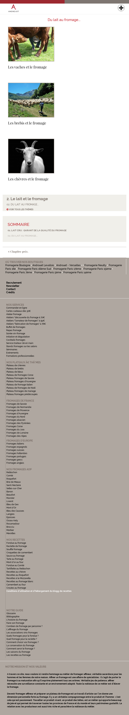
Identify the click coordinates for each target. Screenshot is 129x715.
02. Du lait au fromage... (23, 235)
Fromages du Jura (15, 429)
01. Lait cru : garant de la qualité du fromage (37, 230)
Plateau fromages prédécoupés (22, 394)
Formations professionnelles (20, 356)
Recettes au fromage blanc (19, 581)
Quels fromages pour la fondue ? (22, 636)
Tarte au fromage (14, 559)
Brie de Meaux (13, 482)
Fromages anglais (15, 463)
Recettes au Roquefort (17, 575)
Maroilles (10, 533)
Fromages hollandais (16, 453)
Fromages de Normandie (18, 407)
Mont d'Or (11, 507)
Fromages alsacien (15, 420)
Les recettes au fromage (18, 655)
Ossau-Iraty (12, 520)
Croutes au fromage (16, 588)
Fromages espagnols (16, 447)
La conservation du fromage (20, 645)
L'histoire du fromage (16, 620)
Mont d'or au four (14, 562)
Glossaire (11, 613)
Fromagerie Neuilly (96, 265)
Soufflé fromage (14, 549)
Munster (10, 498)
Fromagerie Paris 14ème (77, 272)
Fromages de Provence (17, 410)
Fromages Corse (14, 426)
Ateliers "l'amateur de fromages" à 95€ (25, 320)
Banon (9, 491)
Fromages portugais (16, 456)
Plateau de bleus (14, 372)
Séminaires (11, 349)
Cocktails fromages (15, 340)
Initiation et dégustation (18, 336)
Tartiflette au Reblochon (18, 568)
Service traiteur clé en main (19, 343)
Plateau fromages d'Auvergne (21, 381)
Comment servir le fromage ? (20, 648)
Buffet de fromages (15, 327)
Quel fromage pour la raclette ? (21, 639)
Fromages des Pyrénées (18, 423)
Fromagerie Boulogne (17, 265)
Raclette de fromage (16, 546)
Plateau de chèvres (16, 365)
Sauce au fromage (15, 556)
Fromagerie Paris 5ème (47, 272)
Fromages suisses (15, 450)
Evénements (12, 353)
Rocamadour (12, 523)
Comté (9, 475)
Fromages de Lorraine (17, 433)
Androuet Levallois (43, 265)
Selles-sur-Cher (14, 488)
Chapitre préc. (18, 251)
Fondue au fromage (16, 543)
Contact (10, 289)
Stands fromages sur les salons (21, 346)
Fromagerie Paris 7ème (18, 272)
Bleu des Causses (15, 511)
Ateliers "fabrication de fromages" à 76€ (26, 324)
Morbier (10, 530)
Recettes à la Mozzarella (18, 578)
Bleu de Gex (12, 504)
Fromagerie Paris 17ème (67, 268)
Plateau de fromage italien (19, 384)
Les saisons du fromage (18, 652)
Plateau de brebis (15, 368)
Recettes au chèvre (16, 572)
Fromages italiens (15, 443)
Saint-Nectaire (13, 485)
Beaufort (10, 495)
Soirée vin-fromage (15, 333)
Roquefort (11, 479)
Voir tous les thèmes (20, 209)
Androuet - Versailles (68, 265)
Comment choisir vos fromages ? (22, 642)
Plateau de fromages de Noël (20, 388)
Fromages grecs (14, 459)
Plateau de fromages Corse (19, 375)
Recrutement (14, 282)
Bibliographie (12, 616)
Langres (10, 514)
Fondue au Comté (15, 565)
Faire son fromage (15, 623)
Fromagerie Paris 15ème (97, 268)
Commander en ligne (16, 308)
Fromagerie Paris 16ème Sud (34, 268)
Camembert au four (16, 584)
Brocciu (10, 527)
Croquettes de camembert (19, 552)
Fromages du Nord (15, 417)
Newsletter (12, 286)
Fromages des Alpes (16, 436)
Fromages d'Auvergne (17, 413)
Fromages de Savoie (16, 404)
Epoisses (10, 517)
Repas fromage (13, 330)
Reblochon (11, 472)
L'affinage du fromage (17, 629)
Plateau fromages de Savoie (20, 378)
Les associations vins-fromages (22, 632)
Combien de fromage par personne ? (24, 626)
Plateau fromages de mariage (21, 391)
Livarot (9, 501)
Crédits (10, 292)
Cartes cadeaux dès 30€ (18, 311)
